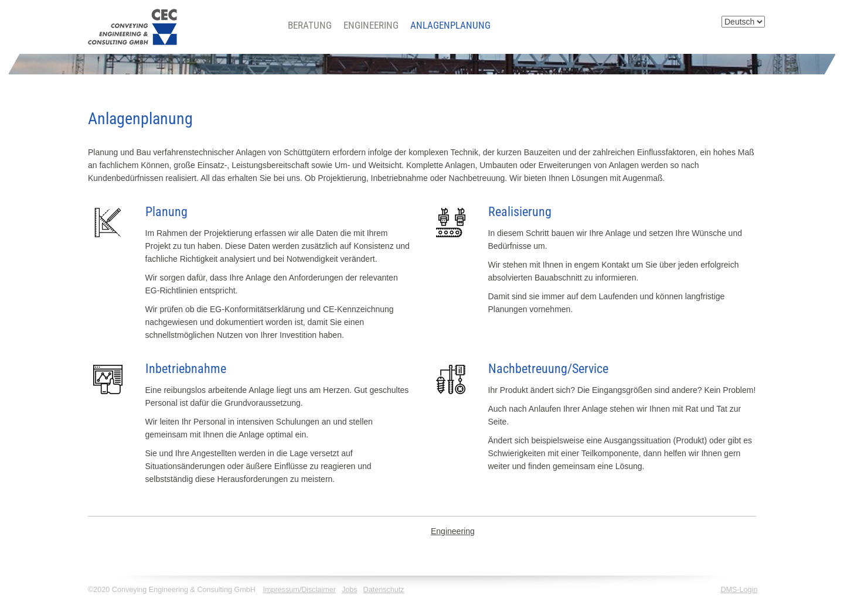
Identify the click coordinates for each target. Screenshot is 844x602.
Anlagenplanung (450, 25)
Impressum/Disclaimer (299, 590)
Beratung (310, 25)
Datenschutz (383, 590)
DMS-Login (738, 590)
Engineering (371, 25)
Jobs (350, 590)
